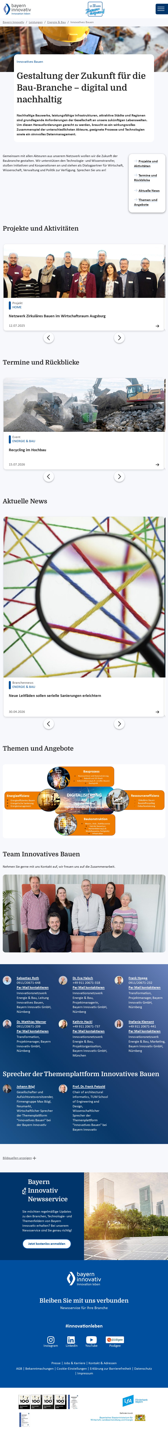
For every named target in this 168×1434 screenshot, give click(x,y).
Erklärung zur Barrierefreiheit (111, 1369)
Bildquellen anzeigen (17, 1158)
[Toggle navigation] (162, 9)
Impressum (85, 1373)
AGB (19, 1369)
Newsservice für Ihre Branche (84, 1308)
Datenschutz (143, 1369)
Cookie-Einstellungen (72, 1369)
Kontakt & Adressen (103, 1363)
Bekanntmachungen (39, 1369)
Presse (56, 1363)
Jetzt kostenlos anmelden (46, 1244)
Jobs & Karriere (75, 1363)
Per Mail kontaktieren (33, 987)
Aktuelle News (149, 191)
